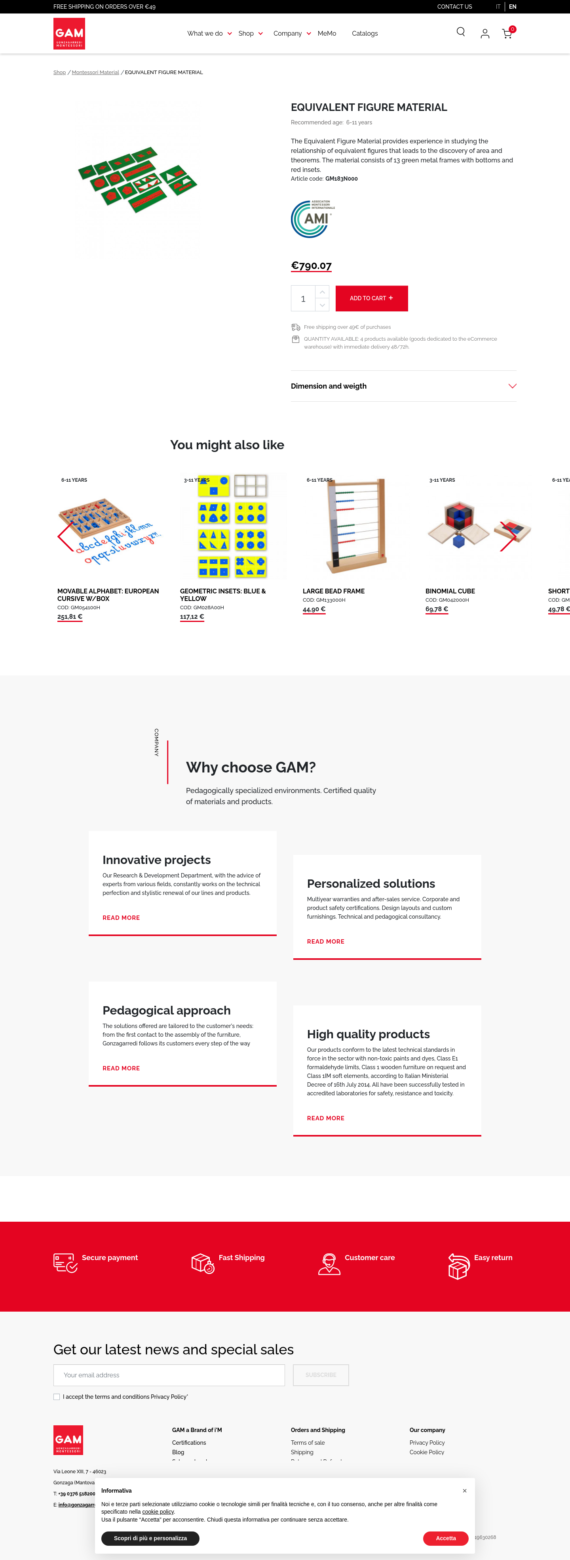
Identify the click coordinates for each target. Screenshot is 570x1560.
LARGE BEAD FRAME (334, 591)
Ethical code (426, 1462)
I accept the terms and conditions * (125, 1397)
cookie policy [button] (158, 1512)
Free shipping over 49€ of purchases (347, 327)
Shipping (302, 1452)
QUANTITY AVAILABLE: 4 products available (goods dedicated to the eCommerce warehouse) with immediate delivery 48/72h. (400, 343)
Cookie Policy (427, 1452)
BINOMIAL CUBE (450, 591)
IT (498, 7)
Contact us (454, 7)
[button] (464, 1490)
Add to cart (372, 297)
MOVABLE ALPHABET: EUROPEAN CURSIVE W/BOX (108, 595)
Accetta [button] (446, 1538)
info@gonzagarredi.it (82, 1505)
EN (513, 7)
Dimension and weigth (329, 386)
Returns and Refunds (317, 1462)
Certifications (189, 1443)
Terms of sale (308, 1443)
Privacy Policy (168, 1397)
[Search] (455, 34)
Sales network (190, 1462)
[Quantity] (303, 298)
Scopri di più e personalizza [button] (150, 1538)
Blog (178, 1452)
